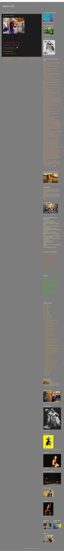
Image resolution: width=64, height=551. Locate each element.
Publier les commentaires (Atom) (15, 61)
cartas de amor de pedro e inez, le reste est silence (52, 321)
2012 (46, 305)
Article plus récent (8, 59)
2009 (46, 310)
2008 (46, 312)
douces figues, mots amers (51, 333)
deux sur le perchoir (50, 331)
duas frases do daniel (50, 340)
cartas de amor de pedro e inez (52, 323)
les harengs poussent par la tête (52, 348)
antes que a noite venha (50, 362)
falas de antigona (49, 357)
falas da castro (48, 366)
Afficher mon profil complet (48, 386)
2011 (46, 306)
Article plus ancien (35, 59)
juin (46, 375)
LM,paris (52, 380)
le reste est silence (49, 330)
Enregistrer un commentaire (10, 53)
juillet (47, 373)
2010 (46, 308)
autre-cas (8, 6)
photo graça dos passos (11, 48)
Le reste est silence (49, 324)
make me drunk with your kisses (52, 338)
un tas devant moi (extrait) (51, 342)
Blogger (38, 548)
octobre (47, 318)
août (47, 371)
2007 (46, 313)
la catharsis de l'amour (50, 335)
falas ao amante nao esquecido (52, 360)
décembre (48, 315)
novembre (48, 317)
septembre (48, 369)
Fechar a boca (48, 344)
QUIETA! (47, 337)
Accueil (22, 59)
